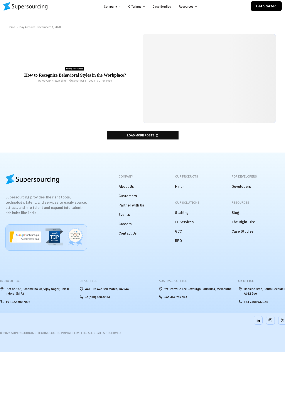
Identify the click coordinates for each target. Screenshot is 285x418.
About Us (126, 186)
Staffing (182, 212)
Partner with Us (131, 205)
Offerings (134, 6)
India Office (10, 281)
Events (124, 214)
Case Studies (162, 6)
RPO (178, 240)
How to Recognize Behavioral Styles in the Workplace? (75, 75)
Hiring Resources (74, 68)
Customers (128, 196)
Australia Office (173, 281)
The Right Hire (243, 222)
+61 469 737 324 (173, 297)
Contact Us (128, 233)
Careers (125, 224)
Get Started (266, 6)
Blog (235, 212)
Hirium (180, 186)
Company (110, 6)
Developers (241, 186)
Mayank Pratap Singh (54, 80)
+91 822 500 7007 (15, 302)
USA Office (88, 281)
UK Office (246, 281)
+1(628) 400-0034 (94, 297)
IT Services (184, 222)
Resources (186, 6)
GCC (178, 231)
